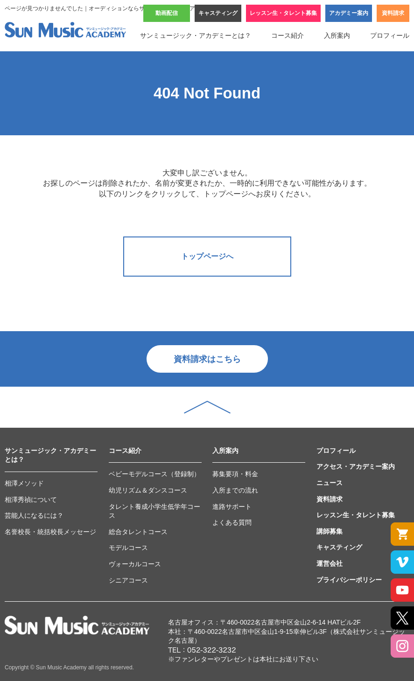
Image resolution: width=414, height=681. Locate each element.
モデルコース (128, 547)
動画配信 (166, 13)
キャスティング (218, 13)
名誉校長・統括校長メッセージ (50, 531)
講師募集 (329, 531)
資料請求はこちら (207, 359)
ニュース (329, 482)
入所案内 (337, 35)
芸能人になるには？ (34, 515)
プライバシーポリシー (349, 580)
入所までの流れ (235, 490)
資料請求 (393, 13)
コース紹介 (287, 35)
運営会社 (329, 563)
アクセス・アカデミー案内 (355, 466)
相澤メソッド (24, 483)
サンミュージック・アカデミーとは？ (195, 35)
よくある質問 (232, 522)
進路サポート (232, 506)
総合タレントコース (138, 531)
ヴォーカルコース (135, 564)
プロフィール (389, 35)
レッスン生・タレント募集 (283, 13)
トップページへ (207, 256)
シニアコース (128, 580)
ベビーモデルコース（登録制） (154, 474)
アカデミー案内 (348, 13)
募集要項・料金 (235, 474)
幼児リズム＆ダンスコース (148, 490)
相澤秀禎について (31, 499)
